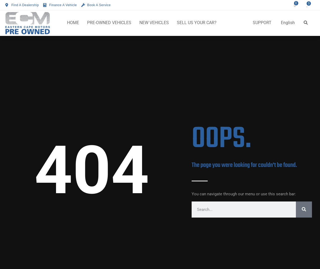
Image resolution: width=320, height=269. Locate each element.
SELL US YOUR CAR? (197, 22)
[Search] (304, 209)
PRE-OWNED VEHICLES (109, 22)
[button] (305, 22)
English (288, 22)
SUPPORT (262, 22)
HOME (73, 22)
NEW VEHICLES (154, 22)
